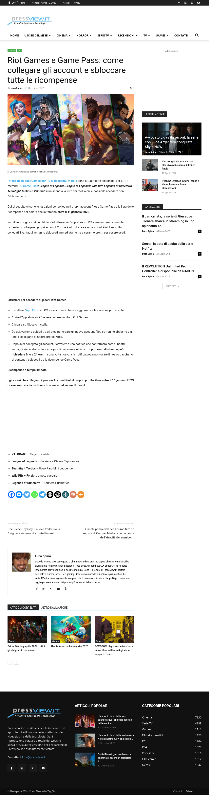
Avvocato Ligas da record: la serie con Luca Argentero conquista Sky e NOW (172, 142)
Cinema (64, 35)
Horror (84, 35)
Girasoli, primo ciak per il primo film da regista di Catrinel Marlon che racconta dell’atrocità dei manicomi (108, 533)
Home (14, 35)
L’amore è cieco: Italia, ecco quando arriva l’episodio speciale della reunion (115, 720)
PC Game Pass (28, 186)
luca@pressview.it (33, 757)
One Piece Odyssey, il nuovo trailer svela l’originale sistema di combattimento (34, 531)
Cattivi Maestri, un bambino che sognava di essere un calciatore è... (114, 758)
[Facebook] (11, 494)
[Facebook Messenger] (19, 494)
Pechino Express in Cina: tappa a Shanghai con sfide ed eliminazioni (180, 184)
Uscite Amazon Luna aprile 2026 (69, 646)
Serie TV (104, 35)
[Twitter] (26, 494)
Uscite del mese (37, 35)
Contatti (181, 35)
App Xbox (32, 310)
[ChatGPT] (57, 494)
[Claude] (73, 494)
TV (146, 35)
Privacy (76, 2)
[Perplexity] (65, 494)
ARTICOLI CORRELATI (23, 607)
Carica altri (171, 286)
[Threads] (50, 494)
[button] (196, 36)
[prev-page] (10, 662)
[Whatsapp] (34, 494)
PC (19, 50)
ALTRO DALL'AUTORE (54, 607)
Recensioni (128, 35)
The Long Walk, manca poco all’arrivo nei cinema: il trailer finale (178, 165)
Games (162, 35)
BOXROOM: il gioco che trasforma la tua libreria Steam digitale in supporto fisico (114, 650)
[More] (80, 494)
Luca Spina (16, 87)
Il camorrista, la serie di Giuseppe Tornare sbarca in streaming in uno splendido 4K (168, 221)
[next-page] (16, 662)
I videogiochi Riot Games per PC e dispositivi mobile (42, 181)
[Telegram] (42, 494)
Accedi (66, 2)
